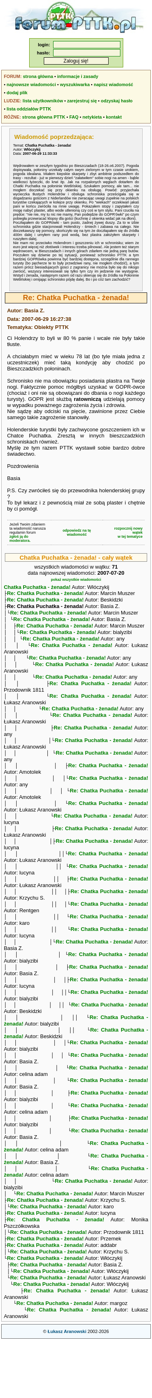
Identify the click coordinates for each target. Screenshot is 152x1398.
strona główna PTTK (43, 117)
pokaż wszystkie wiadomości (76, 580)
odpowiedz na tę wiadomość (76, 532)
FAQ (74, 117)
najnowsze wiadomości (31, 84)
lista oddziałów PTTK (28, 108)
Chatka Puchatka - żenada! (37, 587)
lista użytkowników (43, 100)
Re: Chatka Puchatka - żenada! (45, 594)
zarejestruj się (81, 100)
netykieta (92, 117)
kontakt (114, 117)
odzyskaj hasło (117, 100)
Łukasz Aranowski (66, 1388)
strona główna (38, 76)
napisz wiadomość (113, 84)
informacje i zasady (77, 76)
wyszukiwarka (75, 84)
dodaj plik (16, 92)
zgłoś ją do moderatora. (19, 539)
